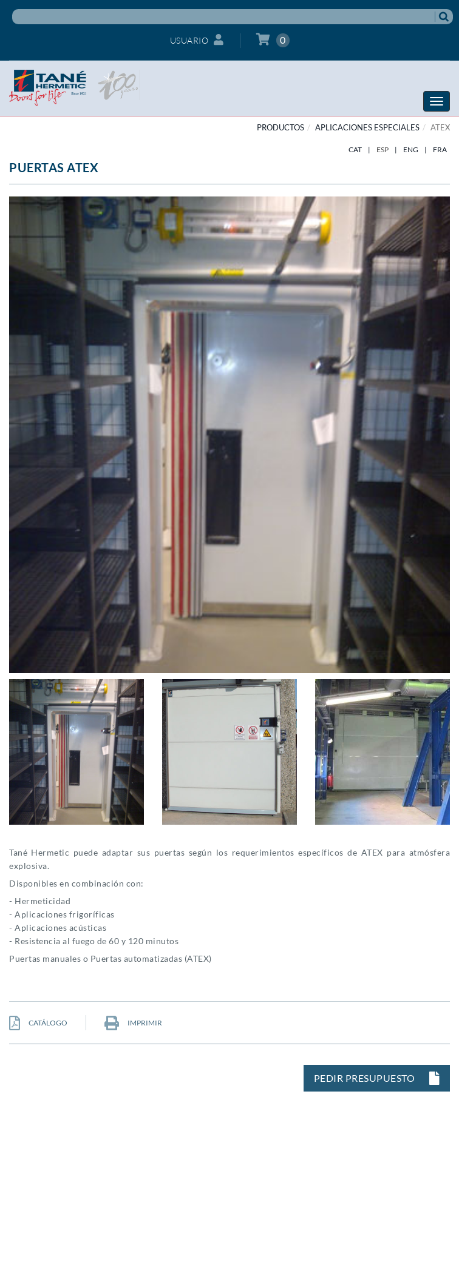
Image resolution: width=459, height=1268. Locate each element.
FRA (440, 149)
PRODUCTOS (280, 127)
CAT (355, 149)
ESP (382, 149)
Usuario (197, 39)
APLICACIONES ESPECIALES (367, 127)
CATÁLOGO (38, 1022)
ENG (410, 149)
